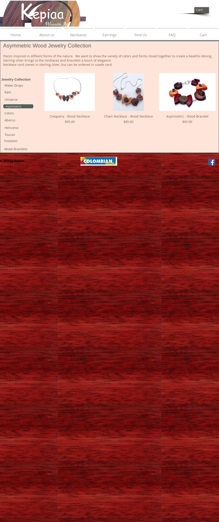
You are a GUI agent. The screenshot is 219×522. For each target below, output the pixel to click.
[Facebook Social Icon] (211, 162)
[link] (202, 10)
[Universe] (18, 100)
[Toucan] (18, 135)
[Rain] (18, 92)
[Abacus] (18, 120)
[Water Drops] (18, 85)
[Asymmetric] (18, 106)
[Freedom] (18, 141)
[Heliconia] (18, 128)
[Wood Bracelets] (18, 149)
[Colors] (18, 113)
